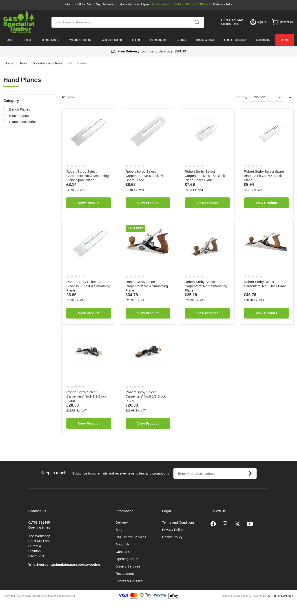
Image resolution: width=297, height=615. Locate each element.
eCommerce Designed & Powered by (244, 595)
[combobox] (127, 22)
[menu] (148, 40)
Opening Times (230, 23)
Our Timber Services (131, 537)
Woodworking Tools (47, 63)
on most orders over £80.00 (148, 51)
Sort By (241, 97)
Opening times (39, 527)
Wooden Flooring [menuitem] (80, 39)
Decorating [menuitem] (263, 39)
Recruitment (125, 573)
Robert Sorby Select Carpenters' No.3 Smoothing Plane (206, 286)
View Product (89, 203)
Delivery (122, 522)
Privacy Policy (172, 529)
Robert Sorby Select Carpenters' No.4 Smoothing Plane (147, 286)
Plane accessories (23, 122)
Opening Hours (127, 559)
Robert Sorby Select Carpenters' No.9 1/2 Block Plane (86, 396)
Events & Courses (129, 581)
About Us (123, 544)
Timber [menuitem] (26, 39)
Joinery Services (128, 566)
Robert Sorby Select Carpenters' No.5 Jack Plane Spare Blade (147, 176)
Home (8, 63)
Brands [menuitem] (181, 39)
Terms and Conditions (178, 522)
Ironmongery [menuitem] (158, 39)
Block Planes (19, 116)
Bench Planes (19, 109)
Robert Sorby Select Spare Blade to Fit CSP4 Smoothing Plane (88, 286)
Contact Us (124, 552)
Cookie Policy (172, 537)
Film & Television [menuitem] (235, 39)
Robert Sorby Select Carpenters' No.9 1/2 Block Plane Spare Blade (205, 176)
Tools (23, 63)
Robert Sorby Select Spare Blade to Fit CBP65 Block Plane (264, 176)
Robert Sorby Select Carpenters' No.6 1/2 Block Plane (146, 396)
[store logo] (19, 22)
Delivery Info (222, 4)
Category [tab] (11, 101)
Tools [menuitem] (8, 39)
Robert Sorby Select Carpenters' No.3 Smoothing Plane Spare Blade (87, 176)
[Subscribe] (250, 473)
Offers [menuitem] (284, 39)
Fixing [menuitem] (136, 39)
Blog (119, 529)
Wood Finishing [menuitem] (112, 39)
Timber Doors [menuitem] (50, 39)
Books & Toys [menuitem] (205, 39)
